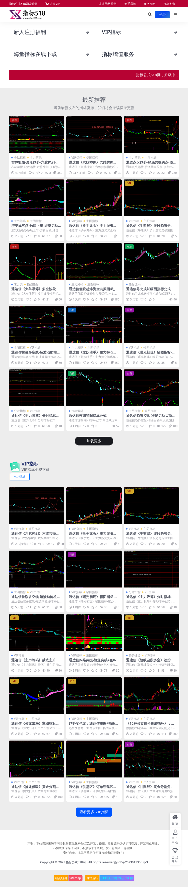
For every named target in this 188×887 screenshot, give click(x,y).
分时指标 (20, 411)
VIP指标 (76, 157)
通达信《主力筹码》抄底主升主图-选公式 (35, 662)
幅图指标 (92, 157)
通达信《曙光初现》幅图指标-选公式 (150, 354)
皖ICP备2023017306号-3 (131, 862)
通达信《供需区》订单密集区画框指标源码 (93, 788)
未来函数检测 (108, 4)
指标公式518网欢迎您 (23, 4)
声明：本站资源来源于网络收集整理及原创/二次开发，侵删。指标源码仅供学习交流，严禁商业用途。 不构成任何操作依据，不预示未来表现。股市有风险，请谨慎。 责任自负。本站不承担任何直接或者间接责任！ (94, 848)
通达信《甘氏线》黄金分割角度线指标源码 (150, 788)
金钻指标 (20, 157)
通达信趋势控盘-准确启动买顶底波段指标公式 (150, 417)
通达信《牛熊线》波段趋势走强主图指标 (150, 227)
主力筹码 (36, 157)
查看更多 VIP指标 (94, 812)
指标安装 (169, 4)
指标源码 (135, 284)
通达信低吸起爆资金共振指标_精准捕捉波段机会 (93, 291)
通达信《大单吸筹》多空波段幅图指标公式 (35, 291)
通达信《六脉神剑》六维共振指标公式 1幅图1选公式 (93, 164)
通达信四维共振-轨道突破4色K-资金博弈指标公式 (92, 662)
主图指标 (150, 157)
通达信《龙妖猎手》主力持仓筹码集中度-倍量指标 (93, 354)
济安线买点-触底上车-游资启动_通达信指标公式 (35, 227)
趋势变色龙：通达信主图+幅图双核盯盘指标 (94, 725)
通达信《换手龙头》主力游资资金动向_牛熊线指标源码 (93, 227)
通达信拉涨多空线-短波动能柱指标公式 (35, 354)
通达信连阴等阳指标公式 (87, 415)
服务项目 (150, 4)
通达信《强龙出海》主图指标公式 (35, 725)
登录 (162, 15)
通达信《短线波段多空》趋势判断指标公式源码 (150, 662)
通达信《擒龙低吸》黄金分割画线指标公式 (35, 788)
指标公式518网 (76, 862)
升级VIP (53, 4)
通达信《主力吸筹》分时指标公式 (35, 417)
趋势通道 (135, 655)
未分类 (18, 284)
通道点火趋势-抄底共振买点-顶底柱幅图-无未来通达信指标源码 (151, 164)
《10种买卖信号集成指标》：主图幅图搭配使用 (150, 725)
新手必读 (130, 4)
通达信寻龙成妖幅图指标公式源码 (150, 291)
